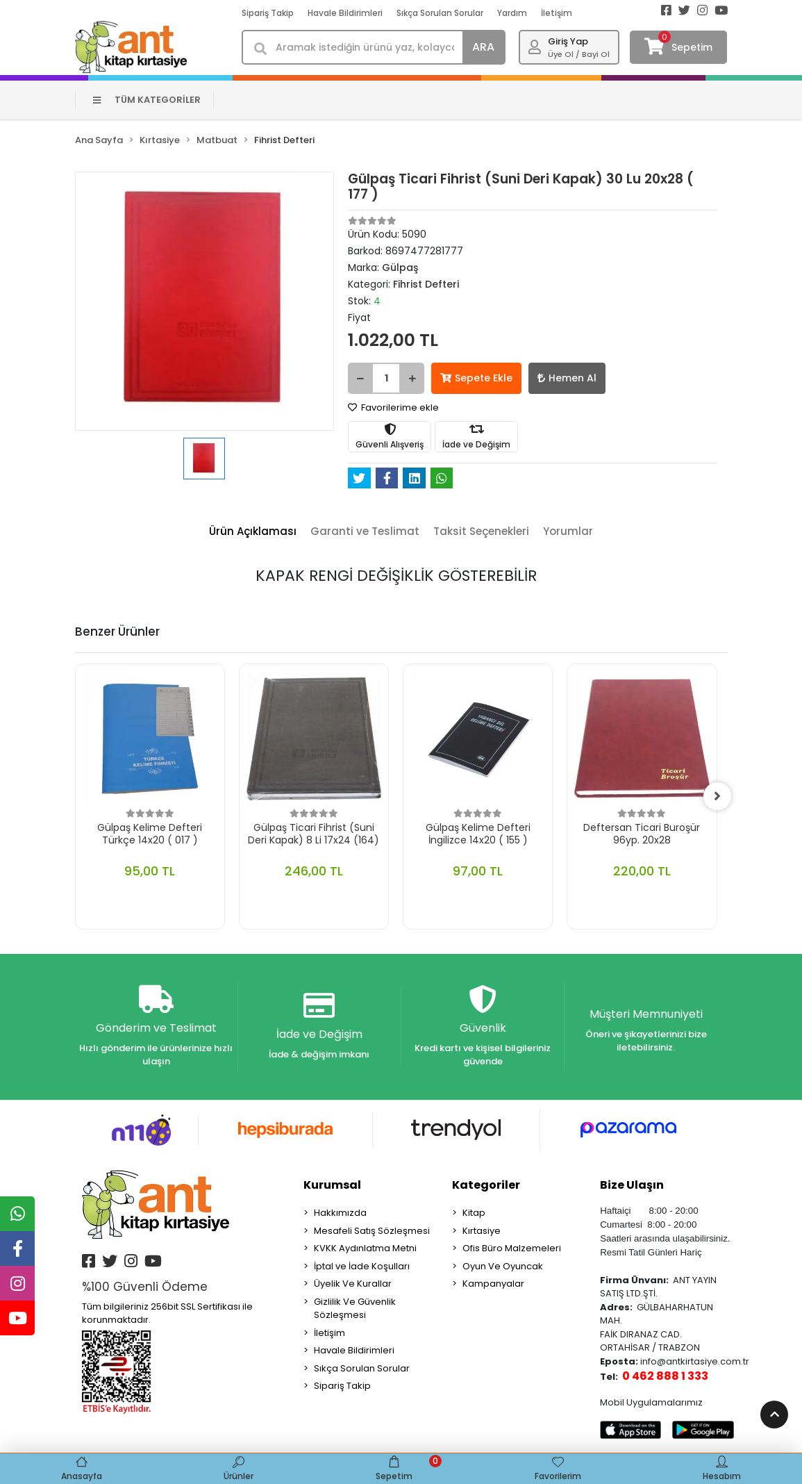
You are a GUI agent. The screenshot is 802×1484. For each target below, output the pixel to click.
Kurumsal (332, 1185)
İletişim (556, 13)
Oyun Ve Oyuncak (502, 1266)
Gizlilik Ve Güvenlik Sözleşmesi (355, 1308)
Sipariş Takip (268, 13)
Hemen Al (566, 378)
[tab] (252, 532)
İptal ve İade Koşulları (362, 1266)
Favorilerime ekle (393, 407)
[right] (717, 796)
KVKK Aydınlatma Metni (365, 1248)
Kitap (473, 1212)
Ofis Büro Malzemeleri (511, 1248)
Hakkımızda (340, 1212)
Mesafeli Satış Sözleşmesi (372, 1230)
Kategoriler (486, 1185)
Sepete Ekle (476, 378)
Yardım (512, 13)
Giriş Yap (568, 41)
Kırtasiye (481, 1230)
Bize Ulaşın (632, 1185)
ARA (483, 47)
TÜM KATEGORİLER (147, 99)
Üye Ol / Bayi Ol (579, 54)
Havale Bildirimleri (345, 13)
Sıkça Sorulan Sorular (439, 13)
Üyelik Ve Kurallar (353, 1283)
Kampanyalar (493, 1283)
